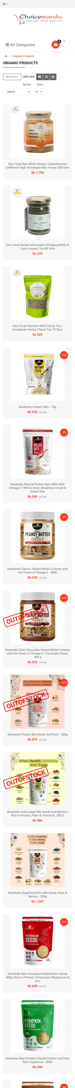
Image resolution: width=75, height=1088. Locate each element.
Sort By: (27, 84)
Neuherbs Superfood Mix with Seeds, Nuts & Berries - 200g (37, 894)
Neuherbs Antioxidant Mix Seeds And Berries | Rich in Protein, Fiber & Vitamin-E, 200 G (37, 813)
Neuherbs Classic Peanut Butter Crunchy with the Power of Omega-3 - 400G (37, 570)
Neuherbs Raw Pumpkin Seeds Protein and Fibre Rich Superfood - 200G (38, 1060)
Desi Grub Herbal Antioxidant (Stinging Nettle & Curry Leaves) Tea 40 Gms (37, 246)
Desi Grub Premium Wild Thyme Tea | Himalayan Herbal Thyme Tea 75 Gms (37, 327)
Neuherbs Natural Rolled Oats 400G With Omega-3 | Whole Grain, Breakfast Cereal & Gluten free (37, 488)
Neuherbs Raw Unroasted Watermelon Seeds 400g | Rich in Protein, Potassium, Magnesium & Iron (37, 977)
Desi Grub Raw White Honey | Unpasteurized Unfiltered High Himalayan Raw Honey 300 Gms (37, 165)
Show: (40, 84)
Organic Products (23, 56)
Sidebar (12, 77)
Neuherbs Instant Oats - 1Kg (37, 407)
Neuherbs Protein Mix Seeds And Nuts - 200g (37, 734)
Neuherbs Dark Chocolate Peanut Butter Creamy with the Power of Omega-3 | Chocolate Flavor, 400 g (37, 653)
